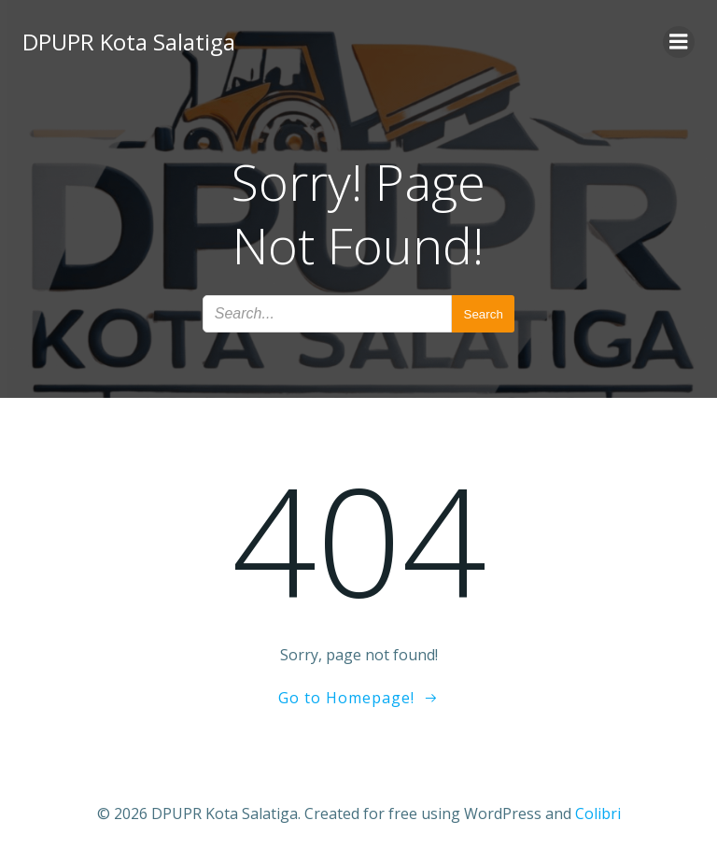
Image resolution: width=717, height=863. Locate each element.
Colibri (598, 813)
